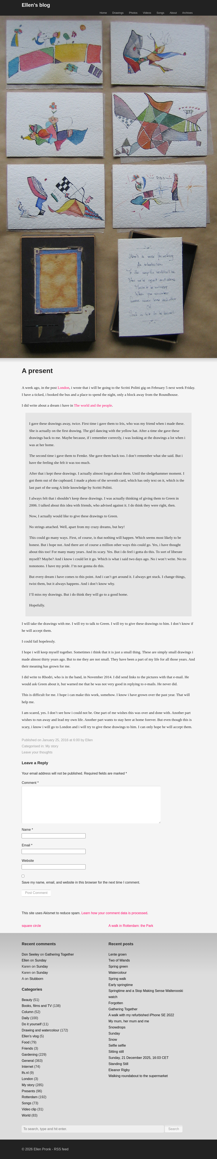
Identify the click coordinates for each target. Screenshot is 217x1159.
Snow (112, 1039)
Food (25, 1042)
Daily (25, 1018)
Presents (28, 1091)
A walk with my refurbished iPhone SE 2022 (141, 1015)
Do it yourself (31, 1024)
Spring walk (117, 979)
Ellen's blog (36, 5)
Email (27, 845)
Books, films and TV (37, 1006)
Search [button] (173, 1129)
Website (28, 860)
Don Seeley (30, 954)
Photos (133, 12)
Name (27, 829)
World (26, 1115)
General (28, 1060)
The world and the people (93, 405)
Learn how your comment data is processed (114, 913)
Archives (187, 12)
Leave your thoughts (37, 752)
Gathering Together (59, 954)
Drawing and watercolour (40, 1030)
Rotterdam (30, 1097)
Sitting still (116, 1051)
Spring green (118, 966)
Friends (27, 1048)
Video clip (29, 1109)
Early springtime (120, 985)
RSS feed (61, 1149)
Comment (30, 782)
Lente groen (117, 954)
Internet (27, 1066)
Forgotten (115, 1003)
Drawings (118, 12)
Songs (160, 12)
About (173, 12)
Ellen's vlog (30, 1036)
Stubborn (36, 979)
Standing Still (118, 1064)
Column (27, 1012)
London (63, 387)
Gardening (30, 1054)
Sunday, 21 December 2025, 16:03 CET (138, 1058)
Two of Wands (119, 960)
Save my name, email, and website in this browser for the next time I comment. (81, 882)
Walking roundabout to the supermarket (138, 1076)
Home (103, 12)
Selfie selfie (117, 1045)
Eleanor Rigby (119, 1070)
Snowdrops (116, 1027)
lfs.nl (25, 1073)
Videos (147, 12)
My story (51, 746)
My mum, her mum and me (128, 1021)
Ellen (89, 740)
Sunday (40, 960)
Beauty (27, 1000)
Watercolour (117, 972)
